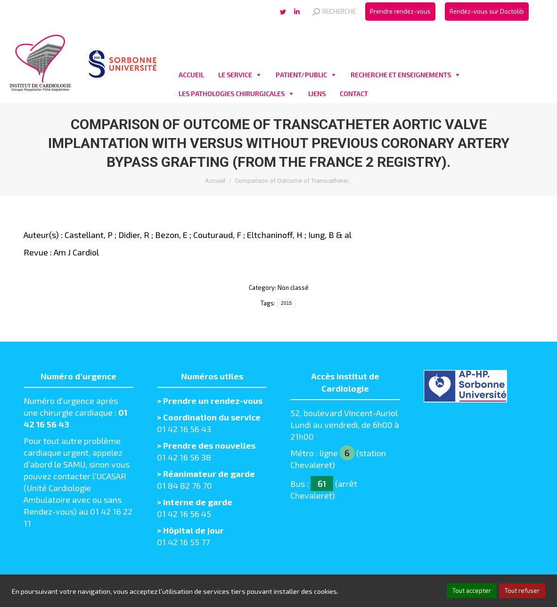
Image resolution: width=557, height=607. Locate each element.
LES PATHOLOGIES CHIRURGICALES (232, 94)
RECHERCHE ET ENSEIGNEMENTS (401, 75)
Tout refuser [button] (522, 590)
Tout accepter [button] (471, 590)
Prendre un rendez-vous (212, 400)
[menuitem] (400, 11)
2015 (286, 303)
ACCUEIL (191, 75)
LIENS (317, 94)
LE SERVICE (235, 75)
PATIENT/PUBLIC (301, 75)
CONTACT (354, 94)
